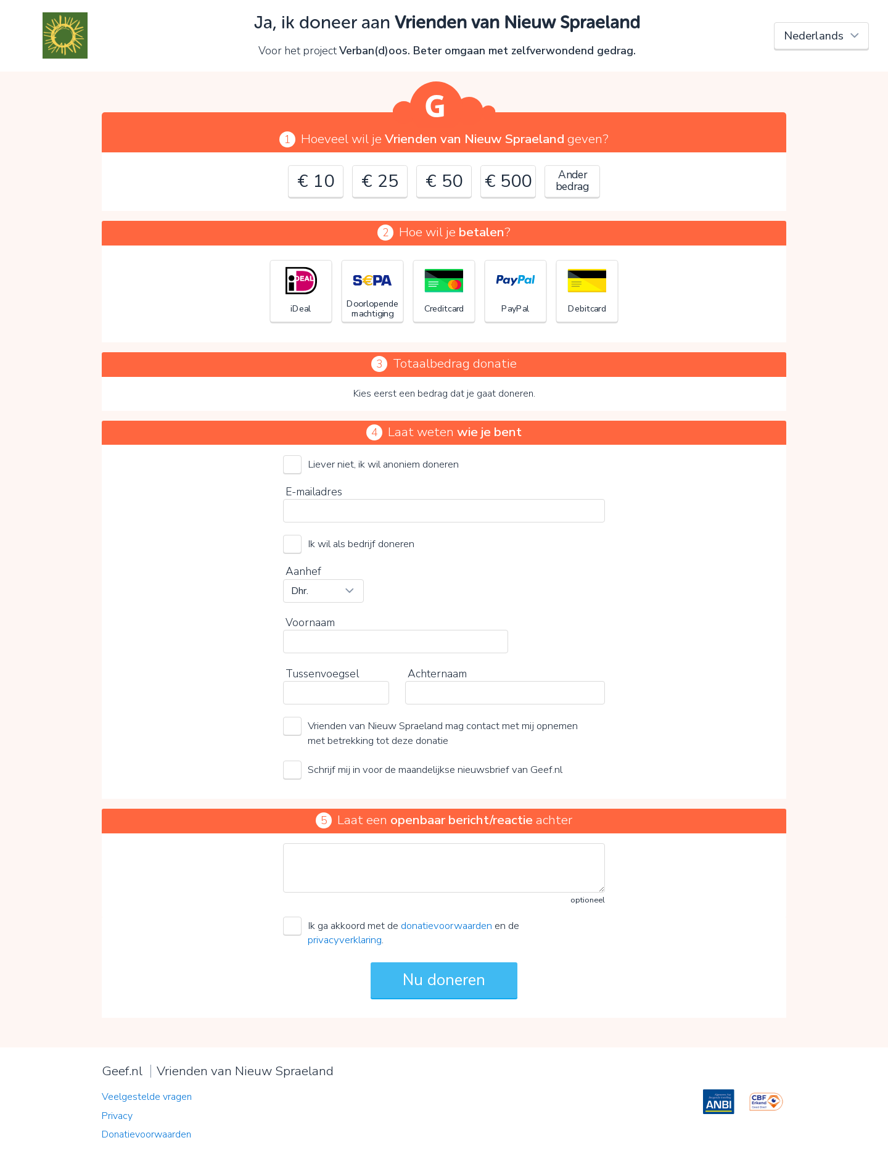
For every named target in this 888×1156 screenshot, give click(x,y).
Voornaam (310, 622)
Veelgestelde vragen (147, 1097)
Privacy (117, 1116)
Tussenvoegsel (322, 673)
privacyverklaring (345, 940)
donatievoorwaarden (446, 926)
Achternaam (437, 673)
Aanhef (303, 571)
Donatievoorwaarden (146, 1134)
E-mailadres (314, 491)
